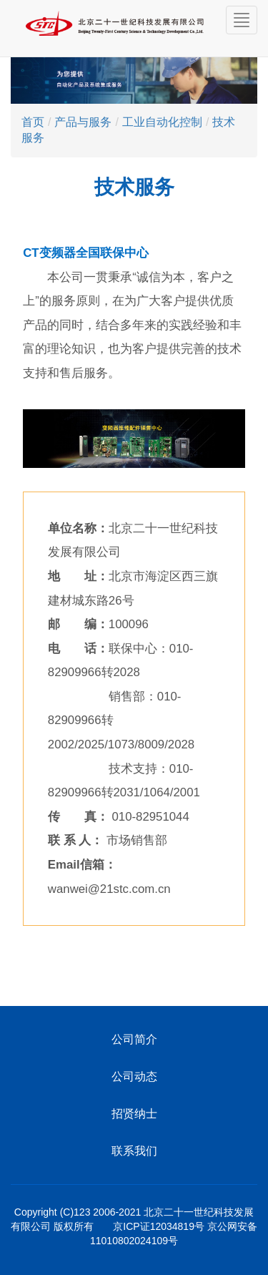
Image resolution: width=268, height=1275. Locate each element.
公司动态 (134, 1076)
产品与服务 (82, 122)
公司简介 (134, 1038)
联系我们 (134, 1150)
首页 (32, 122)
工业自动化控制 (162, 122)
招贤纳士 (134, 1113)
